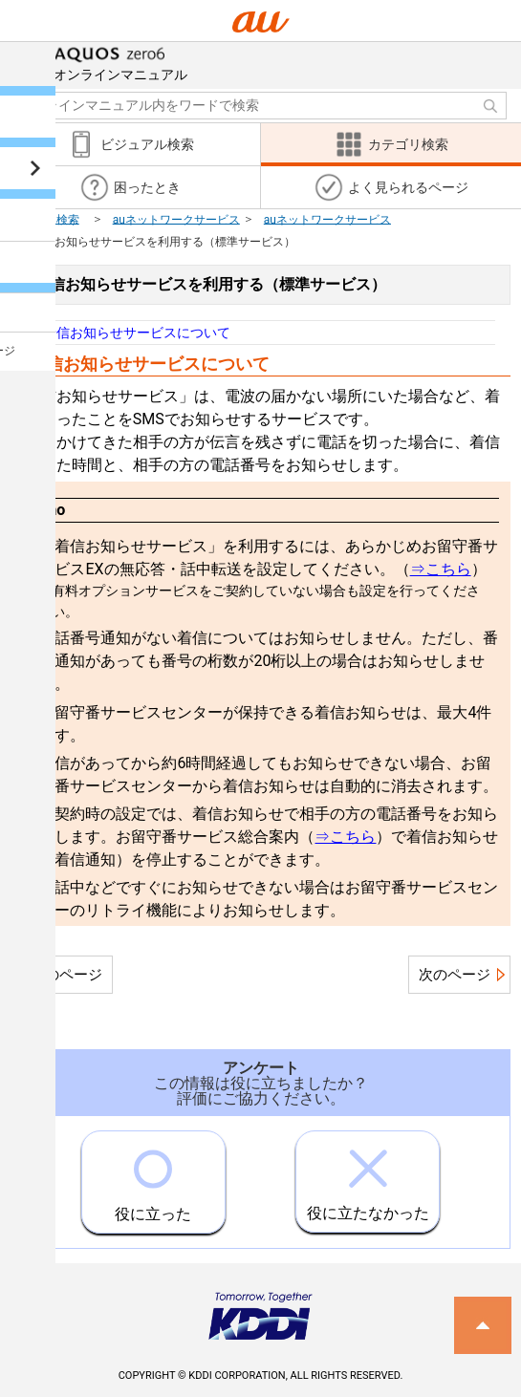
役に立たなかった (368, 1176)
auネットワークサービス (176, 219)
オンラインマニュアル (120, 62)
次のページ (454, 974)
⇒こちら (440, 569)
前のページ (66, 974)
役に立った (153, 1177)
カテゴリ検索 (45, 219)
